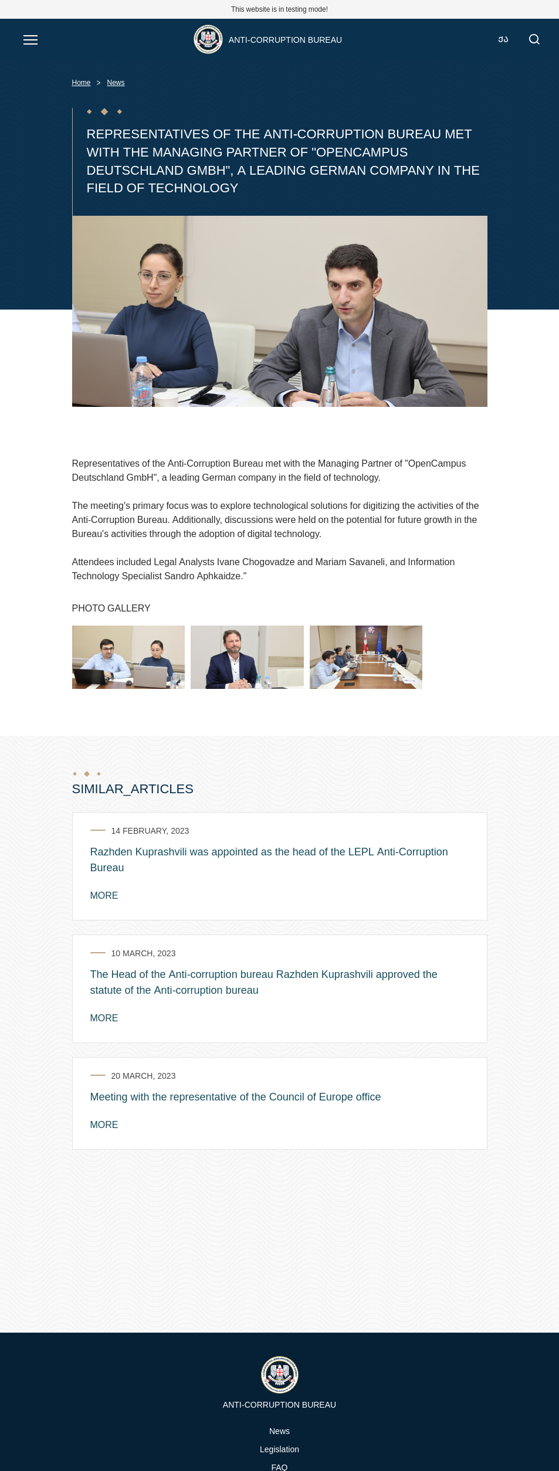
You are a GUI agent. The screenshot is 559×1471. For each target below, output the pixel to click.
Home (81, 82)
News (116, 82)
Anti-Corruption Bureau (285, 39)
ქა (503, 39)
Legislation (279, 1449)
